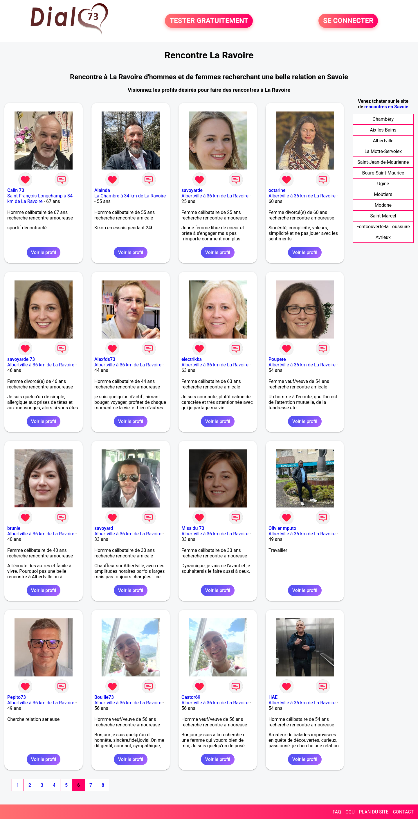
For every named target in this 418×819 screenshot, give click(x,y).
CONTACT (403, 812)
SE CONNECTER (348, 21)
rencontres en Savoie (386, 106)
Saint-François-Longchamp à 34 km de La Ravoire (40, 198)
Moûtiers (383, 194)
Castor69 (190, 697)
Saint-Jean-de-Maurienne (383, 162)
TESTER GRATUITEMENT (209, 21)
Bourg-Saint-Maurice (383, 173)
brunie (13, 528)
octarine (277, 190)
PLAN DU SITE (374, 812)
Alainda (102, 190)
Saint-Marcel (383, 216)
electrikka (191, 359)
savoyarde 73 (21, 359)
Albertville (383, 140)
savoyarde (192, 190)
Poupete (277, 359)
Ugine (383, 183)
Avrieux (383, 237)
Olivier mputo (282, 528)
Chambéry (383, 119)
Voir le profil (43, 252)
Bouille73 (104, 697)
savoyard (103, 528)
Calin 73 (15, 190)
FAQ (337, 812)
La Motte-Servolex (383, 151)
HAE (273, 697)
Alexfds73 (104, 359)
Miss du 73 (192, 528)
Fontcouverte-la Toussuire (383, 226)
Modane (383, 205)
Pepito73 (16, 697)
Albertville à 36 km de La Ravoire (214, 196)
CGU (350, 812)
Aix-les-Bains (383, 130)
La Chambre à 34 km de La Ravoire (130, 196)
